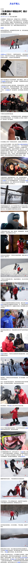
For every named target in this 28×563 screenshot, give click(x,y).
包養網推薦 (24, 144)
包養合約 (23, 456)
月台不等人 (15, 3)
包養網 (2, 28)
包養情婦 (4, 87)
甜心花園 (20, 144)
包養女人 (11, 405)
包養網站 (4, 81)
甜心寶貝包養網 (23, 557)
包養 (2, 353)
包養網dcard (3, 54)
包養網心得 (13, 559)
